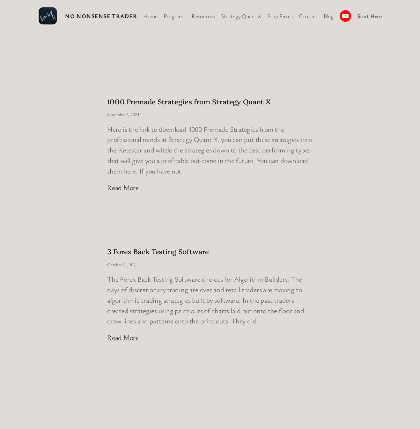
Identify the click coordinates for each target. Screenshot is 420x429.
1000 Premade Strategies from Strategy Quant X (189, 101)
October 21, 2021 (122, 265)
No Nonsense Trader (101, 16)
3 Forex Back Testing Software (158, 251)
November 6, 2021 (123, 114)
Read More (123, 187)
